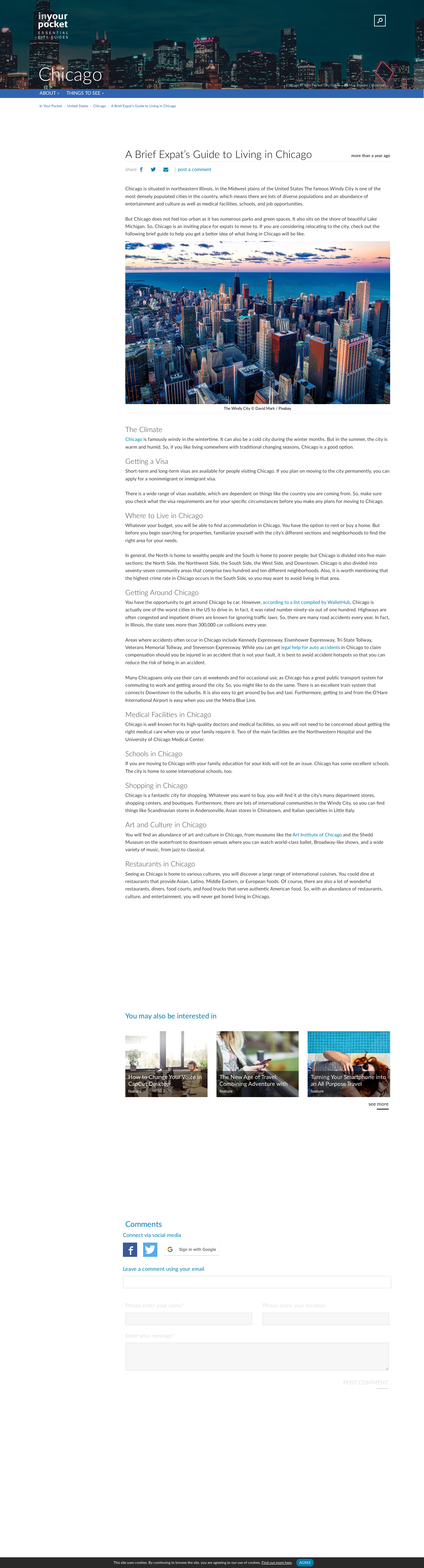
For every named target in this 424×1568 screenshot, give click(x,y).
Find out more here (277, 1562)
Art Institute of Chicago (317, 835)
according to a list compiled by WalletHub (306, 602)
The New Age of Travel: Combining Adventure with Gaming (253, 1081)
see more (378, 1104)
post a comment (194, 169)
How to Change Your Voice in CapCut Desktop (165, 1081)
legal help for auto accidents (310, 647)
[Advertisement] (258, 127)
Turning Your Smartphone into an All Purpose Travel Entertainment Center (348, 1081)
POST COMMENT (365, 1359)
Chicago (133, 439)
